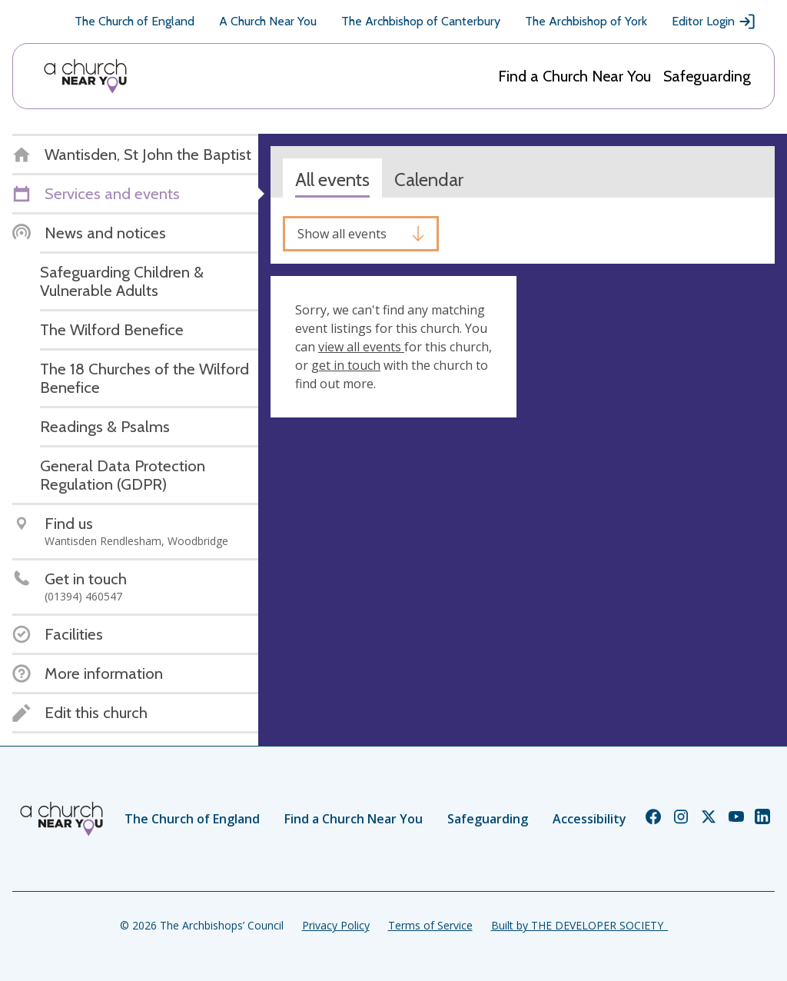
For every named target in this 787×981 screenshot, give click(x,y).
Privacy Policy (336, 925)
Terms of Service (430, 925)
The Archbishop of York (586, 21)
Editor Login (714, 21)
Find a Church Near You (574, 76)
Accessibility (589, 818)
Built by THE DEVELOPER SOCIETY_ (579, 925)
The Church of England (134, 21)
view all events (361, 346)
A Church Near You (268, 21)
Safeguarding (707, 76)
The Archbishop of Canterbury (420, 21)
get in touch (345, 365)
